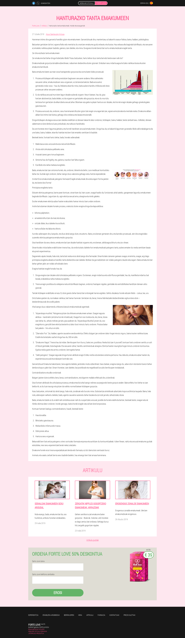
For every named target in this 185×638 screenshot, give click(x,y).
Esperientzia (33, 615)
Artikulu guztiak (92, 540)
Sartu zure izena (38, 561)
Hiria (80, 615)
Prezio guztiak (129, 615)
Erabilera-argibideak (51, 615)
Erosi (58, 592)
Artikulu (89, 615)
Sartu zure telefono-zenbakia (43, 574)
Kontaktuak (114, 615)
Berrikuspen (69, 615)
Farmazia (101, 615)
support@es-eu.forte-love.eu (38, 627)
